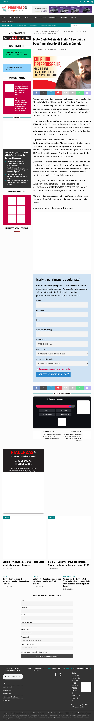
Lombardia (64, 410)
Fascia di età (41, 349)
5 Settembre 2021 (41, 50)
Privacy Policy (6, 719)
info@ (78, 695)
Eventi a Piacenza (40, 17)
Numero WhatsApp (44, 329)
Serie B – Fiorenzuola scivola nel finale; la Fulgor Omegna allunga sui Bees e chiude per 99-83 (17, 170)
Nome (38, 300)
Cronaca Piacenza (15, 17)
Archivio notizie (7, 687)
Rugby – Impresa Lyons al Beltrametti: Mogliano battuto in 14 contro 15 (17, 176)
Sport (27, 17)
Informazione (7, 694)
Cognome (40, 310)
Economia (63, 17)
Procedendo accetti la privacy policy (55, 369)
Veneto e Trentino (64, 414)
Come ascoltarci (7, 690)
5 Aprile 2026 (8, 568)
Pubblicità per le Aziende (10, 697)
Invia (25, 55)
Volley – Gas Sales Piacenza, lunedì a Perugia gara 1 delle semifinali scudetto (17, 182)
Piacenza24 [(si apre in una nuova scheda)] (9, 69)
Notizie (45, 31)
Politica (73, 17)
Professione (41, 339)
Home (3, 17)
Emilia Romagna (47, 414)
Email (38, 320)
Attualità (52, 17)
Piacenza (47, 410)
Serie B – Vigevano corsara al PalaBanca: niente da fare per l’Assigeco (16, 155)
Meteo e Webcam (7, 21)
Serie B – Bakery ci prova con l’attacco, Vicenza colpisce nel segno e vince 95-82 (16, 163)
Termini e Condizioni (16, 719)
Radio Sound (5, 1)
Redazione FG (53, 50)
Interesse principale (44, 359)
